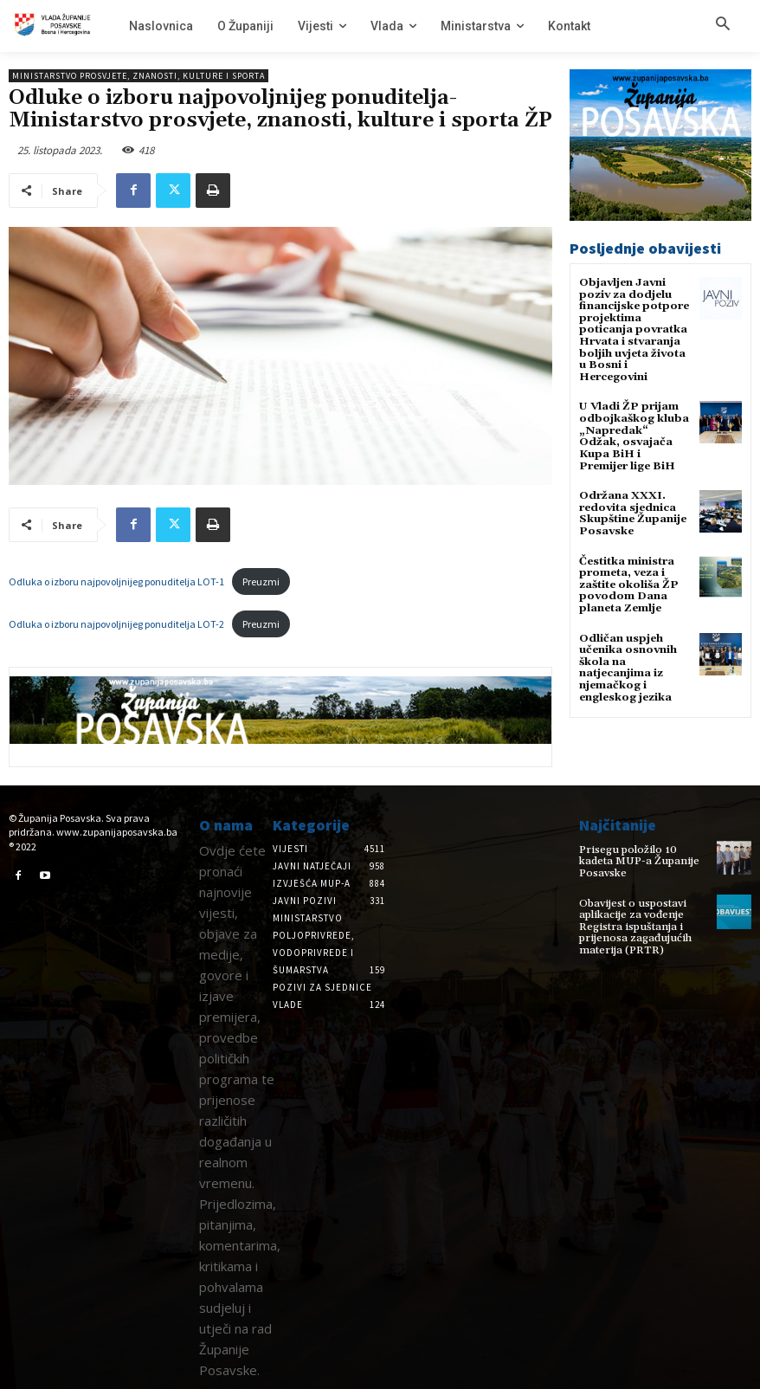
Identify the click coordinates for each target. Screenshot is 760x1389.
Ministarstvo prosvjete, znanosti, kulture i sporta (138, 75)
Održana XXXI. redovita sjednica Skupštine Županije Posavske (631, 496)
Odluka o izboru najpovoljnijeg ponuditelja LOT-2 (116, 623)
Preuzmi (261, 581)
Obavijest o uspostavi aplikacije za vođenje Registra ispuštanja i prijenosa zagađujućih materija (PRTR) (631, 917)
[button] (723, 25)
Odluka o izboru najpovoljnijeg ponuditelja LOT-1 (116, 581)
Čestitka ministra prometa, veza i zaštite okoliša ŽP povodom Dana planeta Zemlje (628, 565)
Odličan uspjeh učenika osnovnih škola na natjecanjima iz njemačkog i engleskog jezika (627, 646)
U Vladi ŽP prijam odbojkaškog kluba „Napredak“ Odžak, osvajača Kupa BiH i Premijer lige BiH (632, 426)
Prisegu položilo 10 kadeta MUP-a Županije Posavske (642, 855)
